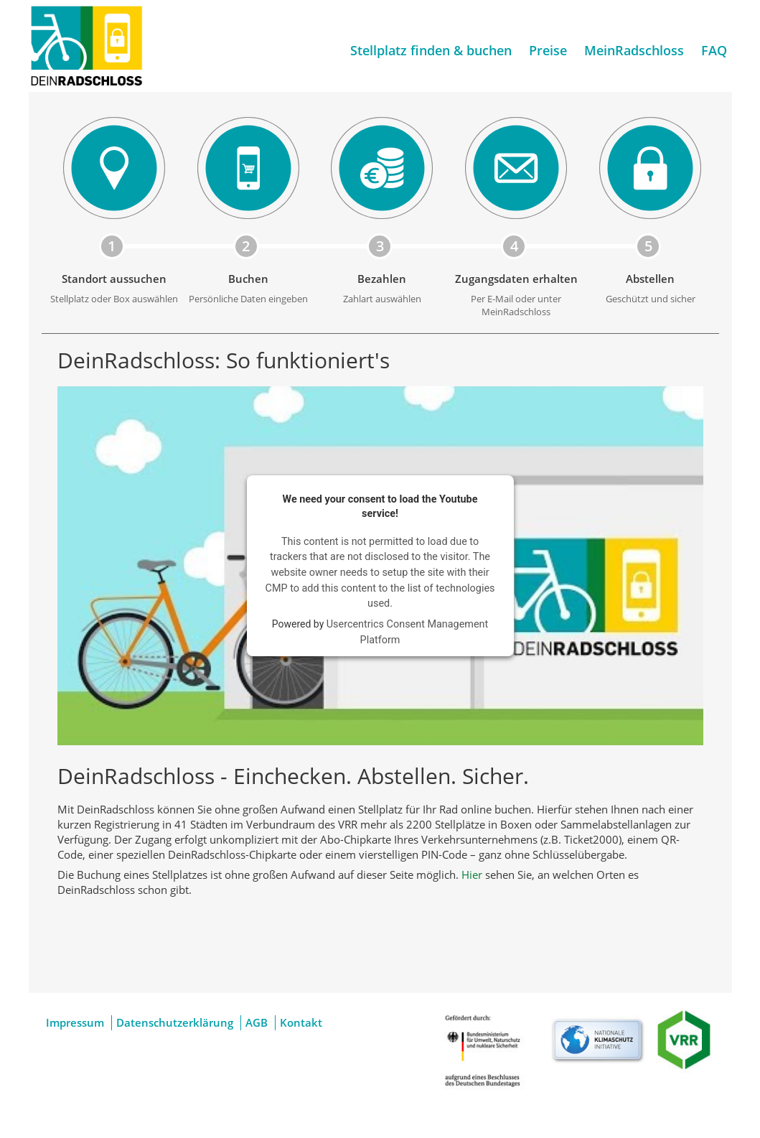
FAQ (714, 50)
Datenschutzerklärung (174, 1022)
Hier (471, 874)
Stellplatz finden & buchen (431, 50)
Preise (548, 50)
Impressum (75, 1022)
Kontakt (301, 1022)
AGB (256, 1022)
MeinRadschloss (634, 50)
